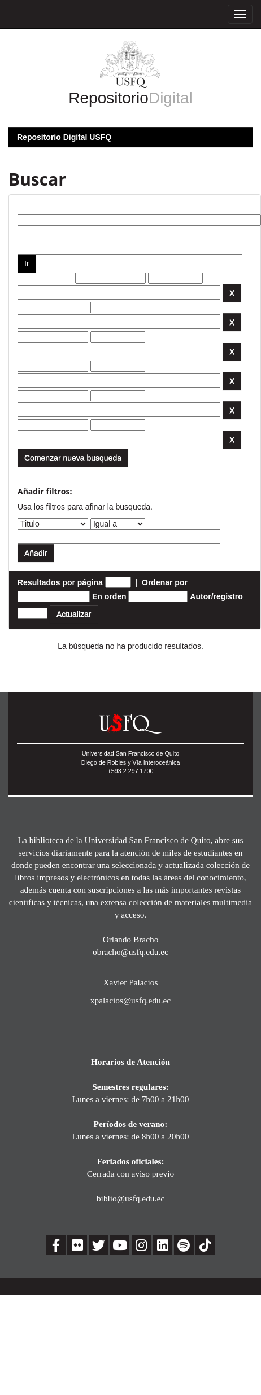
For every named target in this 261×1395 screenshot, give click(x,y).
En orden (109, 596)
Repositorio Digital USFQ (64, 137)
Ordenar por (165, 582)
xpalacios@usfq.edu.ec (130, 1000)
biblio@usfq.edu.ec (130, 1198)
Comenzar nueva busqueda (72, 457)
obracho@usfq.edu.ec (130, 952)
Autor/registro (216, 596)
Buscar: (32, 205)
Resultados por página (60, 582)
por (24, 231)
